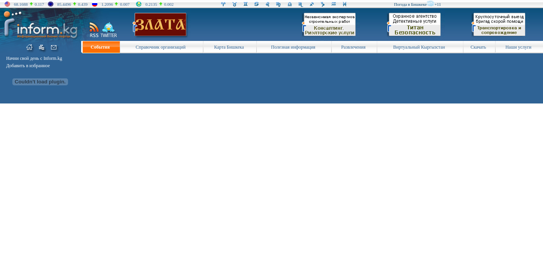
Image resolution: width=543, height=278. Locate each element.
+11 (437, 4)
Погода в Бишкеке (410, 4)
